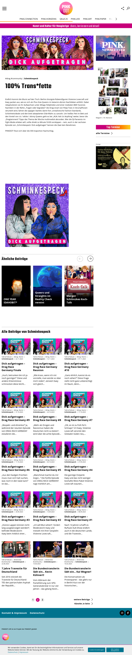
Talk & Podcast (7, 357)
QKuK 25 (64, 14)
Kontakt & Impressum (14, 612)
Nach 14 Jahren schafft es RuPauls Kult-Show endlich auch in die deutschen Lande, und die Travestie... (78, 525)
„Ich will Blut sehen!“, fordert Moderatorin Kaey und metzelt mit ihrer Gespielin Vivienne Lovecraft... (47, 525)
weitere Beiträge (82, 599)
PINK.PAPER (100, 14)
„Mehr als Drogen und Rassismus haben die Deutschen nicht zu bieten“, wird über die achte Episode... (47, 425)
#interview (17, 560)
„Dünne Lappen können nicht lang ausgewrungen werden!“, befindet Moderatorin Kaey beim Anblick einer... (16, 525)
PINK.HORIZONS (48, 14)
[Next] (90, 259)
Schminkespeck (31, 78)
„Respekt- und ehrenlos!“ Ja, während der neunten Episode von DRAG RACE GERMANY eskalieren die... (16, 425)
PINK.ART (87, 14)
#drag (7, 78)
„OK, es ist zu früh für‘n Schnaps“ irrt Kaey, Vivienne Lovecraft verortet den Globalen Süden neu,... (78, 425)
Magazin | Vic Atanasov (104, 118)
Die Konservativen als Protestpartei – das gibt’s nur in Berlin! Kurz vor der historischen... (78, 577)
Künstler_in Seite (82, 603)
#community (16, 78)
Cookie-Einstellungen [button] (96, 650)
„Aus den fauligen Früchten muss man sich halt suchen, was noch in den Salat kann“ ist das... (16, 475)
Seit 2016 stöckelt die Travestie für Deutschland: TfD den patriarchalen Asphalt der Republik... (16, 577)
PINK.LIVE (75, 14)
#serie (21, 357)
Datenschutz (37, 612)
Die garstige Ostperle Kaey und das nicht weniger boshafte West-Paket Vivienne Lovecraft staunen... (78, 475)
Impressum (23, 652)
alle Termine (103, 133)
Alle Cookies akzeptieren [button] (115, 650)
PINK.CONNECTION (29, 14)
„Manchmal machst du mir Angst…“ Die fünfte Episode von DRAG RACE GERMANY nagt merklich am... (47, 475)
